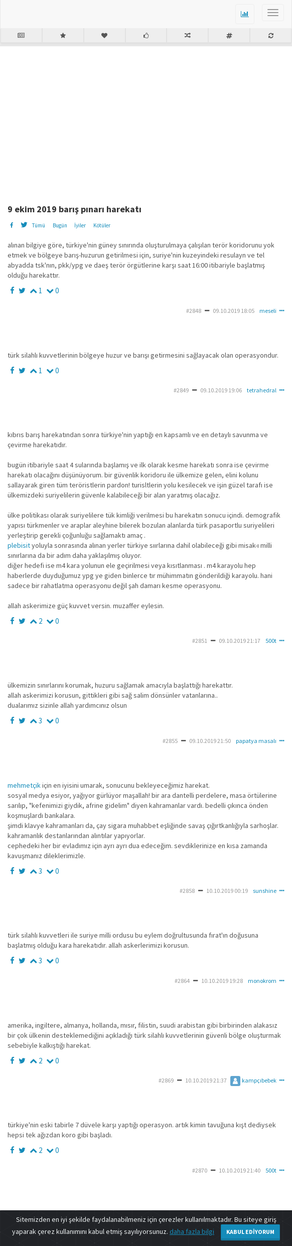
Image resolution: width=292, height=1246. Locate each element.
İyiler (80, 225)
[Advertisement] (150, 121)
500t (270, 640)
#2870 (199, 1170)
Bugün (60, 225)
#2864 (182, 980)
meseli (267, 310)
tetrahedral (261, 390)
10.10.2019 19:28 (222, 980)
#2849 (181, 390)
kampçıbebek (253, 1080)
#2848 (193, 310)
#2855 (170, 740)
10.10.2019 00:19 (227, 890)
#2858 (187, 890)
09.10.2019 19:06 (221, 390)
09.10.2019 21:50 (210, 740)
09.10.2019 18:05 (233, 310)
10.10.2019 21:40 (239, 1170)
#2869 (166, 1080)
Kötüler (101, 225)
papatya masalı (256, 740)
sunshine (264, 890)
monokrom (262, 980)
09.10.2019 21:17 (239, 640)
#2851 (199, 640)
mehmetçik (24, 785)
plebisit (19, 545)
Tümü (38, 225)
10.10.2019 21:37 (206, 1080)
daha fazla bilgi (192, 1231)
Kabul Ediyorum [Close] (250, 1231)
